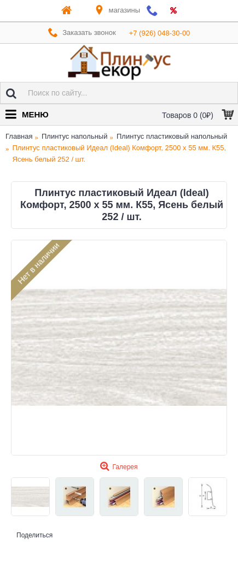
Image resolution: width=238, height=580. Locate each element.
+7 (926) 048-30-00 (159, 33)
